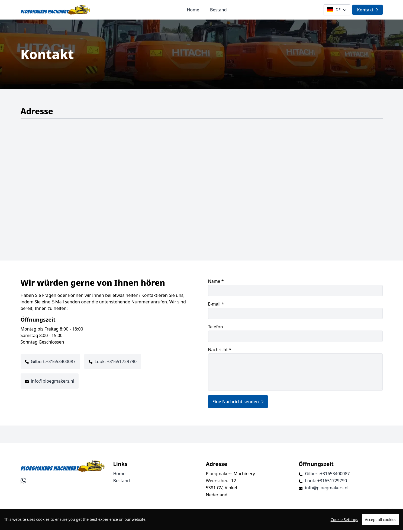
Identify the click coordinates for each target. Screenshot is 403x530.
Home (193, 10)
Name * (295, 287)
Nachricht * (295, 369)
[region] (201, 519)
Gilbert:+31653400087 (53, 361)
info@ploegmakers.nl (52, 381)
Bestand (218, 10)
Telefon (295, 333)
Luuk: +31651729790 (116, 361)
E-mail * (295, 310)
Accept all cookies (380, 519)
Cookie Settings (344, 519)
